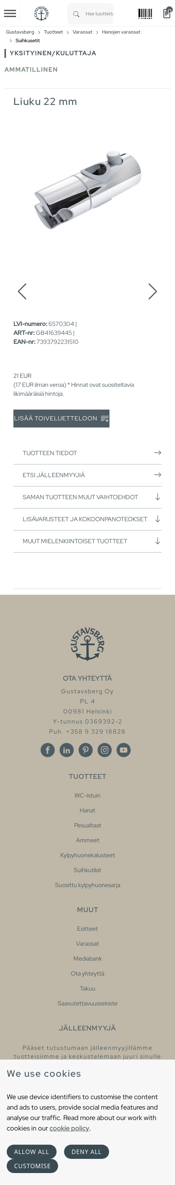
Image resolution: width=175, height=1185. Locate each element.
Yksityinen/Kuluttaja (53, 53)
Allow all (31, 1152)
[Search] (76, 13)
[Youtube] (124, 750)
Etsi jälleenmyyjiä (92, 475)
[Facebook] (48, 750)
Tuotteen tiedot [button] (92, 453)
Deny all (86, 1152)
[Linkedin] (67, 750)
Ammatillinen (31, 70)
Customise (32, 1166)
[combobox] (99, 13)
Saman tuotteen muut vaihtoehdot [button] (92, 497)
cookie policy (69, 1128)
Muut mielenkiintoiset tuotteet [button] (92, 541)
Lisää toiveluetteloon (61, 418)
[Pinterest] (86, 750)
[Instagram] (105, 750)
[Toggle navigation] (10, 13)
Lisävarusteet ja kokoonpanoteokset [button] (92, 519)
